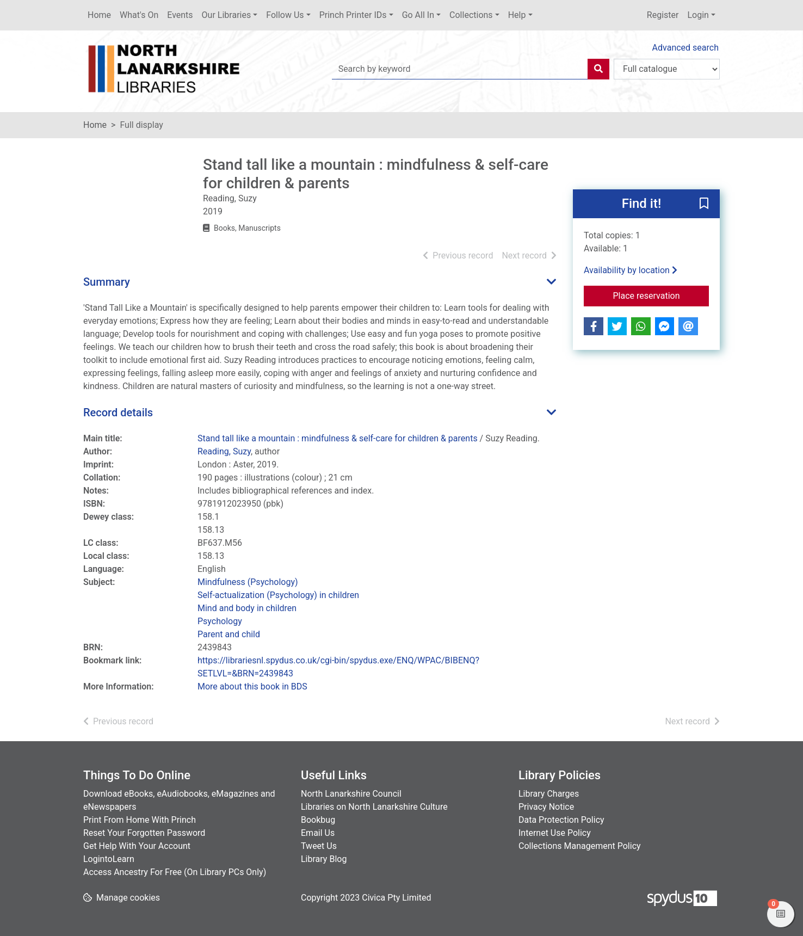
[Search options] (667, 69)
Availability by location (630, 270)
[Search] (598, 69)
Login (697, 15)
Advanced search (685, 47)
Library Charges (548, 794)
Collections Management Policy (579, 846)
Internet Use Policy (554, 833)
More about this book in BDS (252, 686)
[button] (704, 205)
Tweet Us (319, 846)
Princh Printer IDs (353, 15)
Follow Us (285, 15)
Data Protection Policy (561, 820)
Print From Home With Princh (139, 820)
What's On (139, 15)
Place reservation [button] (661, 295)
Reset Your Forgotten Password (144, 833)
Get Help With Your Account (136, 846)
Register (663, 15)
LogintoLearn (108, 859)
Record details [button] (118, 412)
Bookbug (318, 820)
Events (180, 15)
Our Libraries (226, 15)
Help (517, 15)
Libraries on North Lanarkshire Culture (374, 807)
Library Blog (324, 859)
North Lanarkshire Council (351, 794)
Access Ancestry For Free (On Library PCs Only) (174, 872)
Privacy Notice (546, 807)
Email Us (318, 833)
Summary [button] (106, 281)
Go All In (418, 15)
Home (99, 15)
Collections (471, 15)
